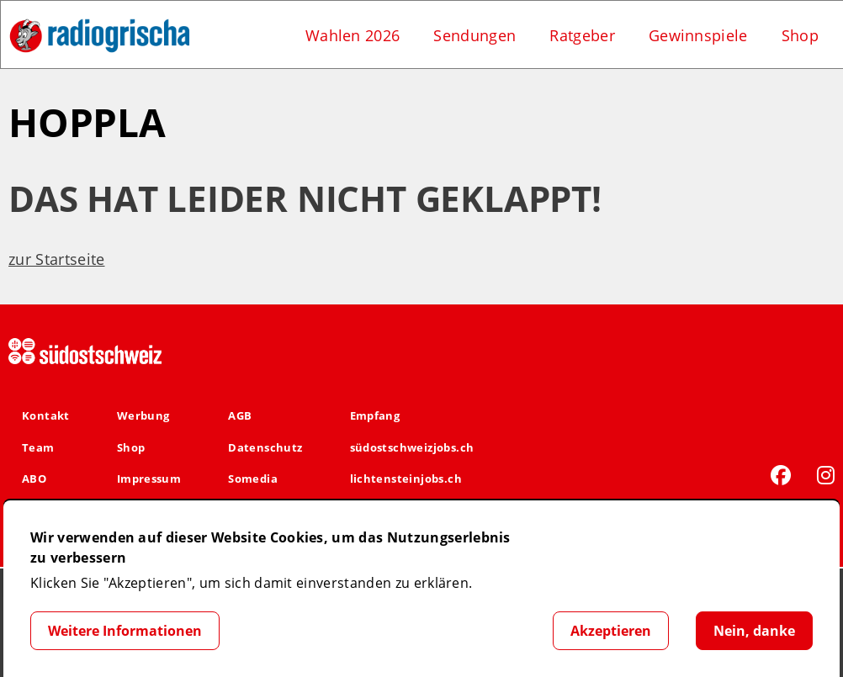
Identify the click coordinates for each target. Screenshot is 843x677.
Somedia (253, 478)
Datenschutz (265, 447)
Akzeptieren (610, 630)
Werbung (143, 415)
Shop (800, 35)
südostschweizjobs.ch (412, 447)
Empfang (375, 415)
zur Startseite (56, 259)
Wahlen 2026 (352, 35)
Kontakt (46, 415)
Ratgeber (582, 35)
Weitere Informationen (125, 630)
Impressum (149, 478)
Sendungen (474, 35)
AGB (240, 415)
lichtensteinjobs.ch (406, 478)
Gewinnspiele (698, 35)
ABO (34, 478)
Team (38, 447)
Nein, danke (754, 630)
